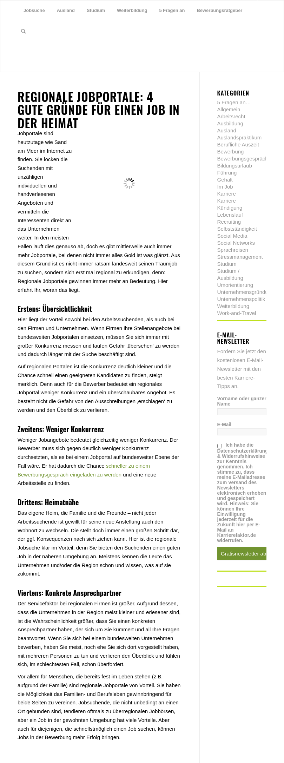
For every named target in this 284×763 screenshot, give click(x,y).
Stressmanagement (240, 257)
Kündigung (230, 208)
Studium (227, 264)
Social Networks (236, 243)
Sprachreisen (232, 250)
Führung (227, 173)
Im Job (225, 187)
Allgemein (228, 109)
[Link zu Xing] (40, 52)
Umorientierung (235, 285)
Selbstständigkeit (237, 229)
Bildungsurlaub (234, 166)
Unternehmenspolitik (241, 299)
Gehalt (225, 180)
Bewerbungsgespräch (242, 159)
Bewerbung (230, 151)
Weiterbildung (233, 306)
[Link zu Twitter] (19, 52)
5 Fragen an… (234, 102)
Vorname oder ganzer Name (241, 401)
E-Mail (224, 424)
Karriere (226, 194)
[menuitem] (34, 10)
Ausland (226, 130)
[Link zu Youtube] (51, 52)
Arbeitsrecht (231, 116)
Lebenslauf (230, 215)
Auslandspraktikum (239, 137)
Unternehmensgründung (245, 292)
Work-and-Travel (236, 313)
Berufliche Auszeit (238, 144)
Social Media (232, 236)
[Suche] (23, 31)
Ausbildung (230, 123)
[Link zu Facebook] (30, 52)
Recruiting (229, 222)
